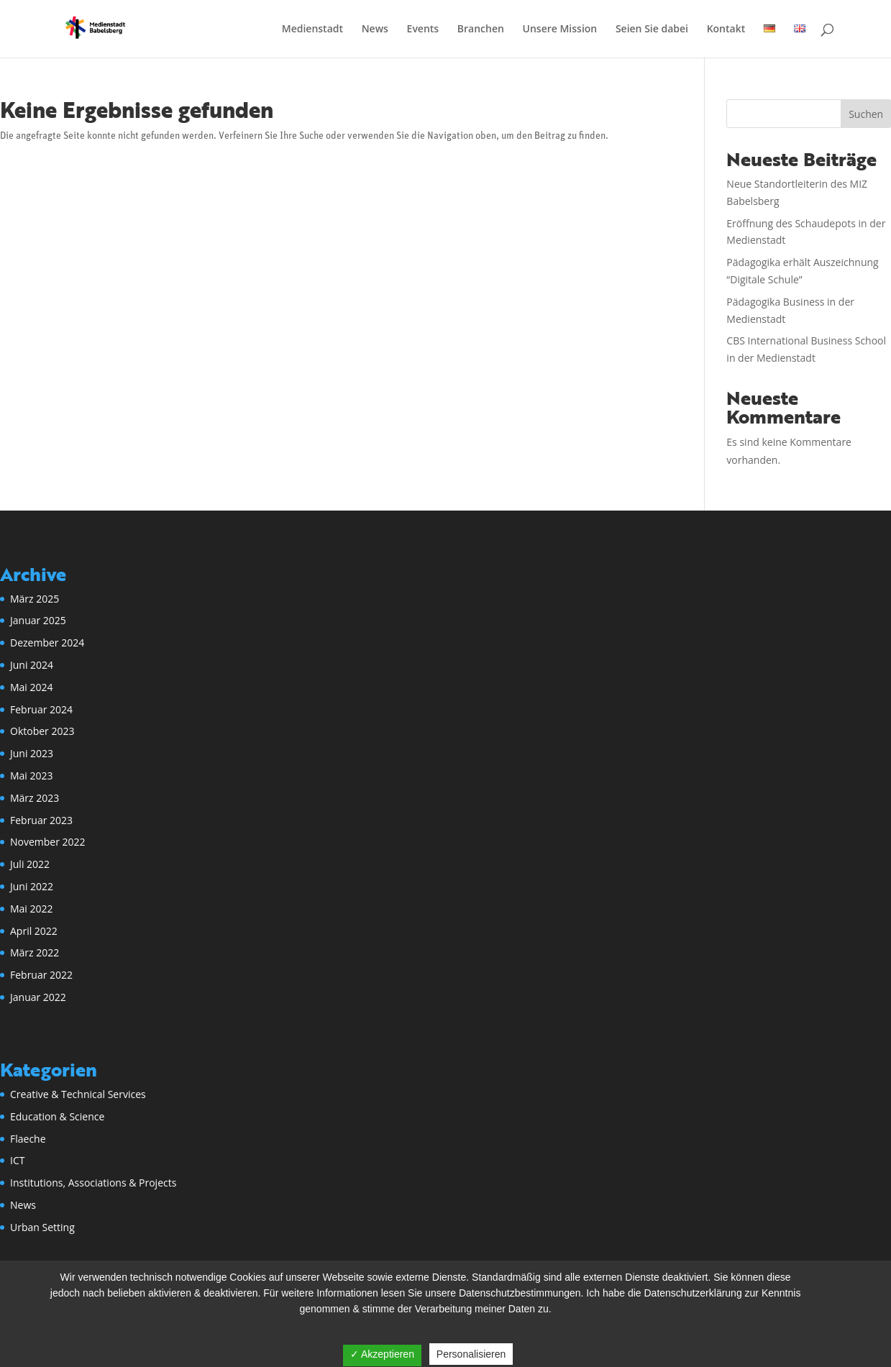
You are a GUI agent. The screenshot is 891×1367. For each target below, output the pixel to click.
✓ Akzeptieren (382, 1354)
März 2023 (34, 798)
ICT (17, 1160)
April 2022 (34, 931)
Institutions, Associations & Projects (93, 1182)
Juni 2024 (31, 665)
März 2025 (34, 598)
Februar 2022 (41, 975)
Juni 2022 (31, 886)
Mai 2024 (31, 687)
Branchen (480, 29)
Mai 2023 (31, 775)
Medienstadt (312, 29)
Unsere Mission (560, 29)
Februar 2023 (41, 820)
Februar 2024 (41, 709)
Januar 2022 (38, 997)
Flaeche (28, 1139)
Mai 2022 (31, 908)
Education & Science (57, 1116)
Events (423, 29)
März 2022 (34, 952)
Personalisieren (471, 1354)
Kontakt (726, 29)
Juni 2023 (31, 753)
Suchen (866, 114)
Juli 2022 (30, 864)
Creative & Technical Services (78, 1094)
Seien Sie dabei (652, 29)
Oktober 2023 (42, 731)
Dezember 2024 (47, 642)
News (375, 29)
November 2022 (48, 842)
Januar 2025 (38, 620)
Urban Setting (42, 1227)
